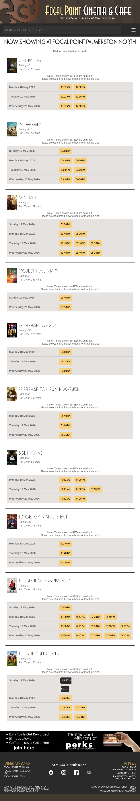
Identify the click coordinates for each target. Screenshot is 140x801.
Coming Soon (13, 30)
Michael (28, 197)
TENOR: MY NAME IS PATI (43, 516)
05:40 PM (80, 243)
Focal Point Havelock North (17, 772)
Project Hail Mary (39, 270)
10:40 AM (65, 543)
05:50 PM (65, 607)
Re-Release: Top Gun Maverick (49, 389)
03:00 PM (65, 352)
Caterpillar (30, 60)
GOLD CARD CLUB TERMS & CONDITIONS (118, 791)
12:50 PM (80, 87)
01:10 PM (80, 617)
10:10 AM (65, 480)
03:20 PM (95, 617)
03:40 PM (65, 698)
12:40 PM (65, 234)
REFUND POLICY (132, 788)
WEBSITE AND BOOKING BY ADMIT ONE (21, 791)
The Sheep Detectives (39, 653)
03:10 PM (65, 160)
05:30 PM (80, 234)
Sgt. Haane (30, 453)
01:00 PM (80, 480)
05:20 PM (65, 224)
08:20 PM (95, 243)
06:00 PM (65, 151)
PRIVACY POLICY (119, 787)
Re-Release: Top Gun (38, 325)
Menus (27, 30)
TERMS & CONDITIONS (101, 787)
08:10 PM (125, 626)
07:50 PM (65, 307)
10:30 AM (65, 617)
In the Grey (30, 124)
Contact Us (40, 30)
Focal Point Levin (14, 776)
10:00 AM (65, 87)
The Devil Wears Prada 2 (44, 580)
